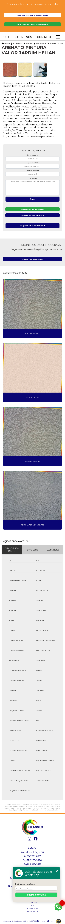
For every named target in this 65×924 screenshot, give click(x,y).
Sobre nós (23, 37)
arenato (29, 43)
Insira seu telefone (25, 884)
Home (7, 43)
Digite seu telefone (32, 170)
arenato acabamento (41, 43)
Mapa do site (32, 911)
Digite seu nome (32, 155)
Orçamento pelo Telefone (32, 215)
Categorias (17, 43)
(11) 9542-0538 (33, 864)
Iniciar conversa (36, 895)
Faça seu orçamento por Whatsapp (32, 24)
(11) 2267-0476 (32, 860)
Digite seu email (32, 163)
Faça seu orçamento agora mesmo (32, 15)
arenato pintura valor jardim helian (56, 43)
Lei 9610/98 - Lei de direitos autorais (43, 810)
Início (6, 37)
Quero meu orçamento (32, 259)
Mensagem (33, 178)
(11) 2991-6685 (32, 856)
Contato (44, 37)
